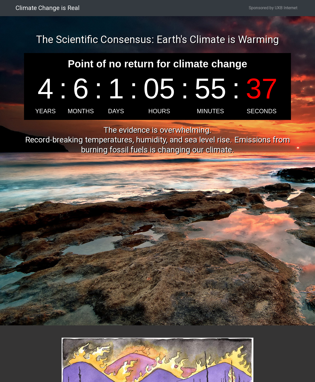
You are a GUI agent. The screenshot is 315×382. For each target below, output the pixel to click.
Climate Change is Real (48, 8)
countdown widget (157, 86)
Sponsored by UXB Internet (273, 7)
